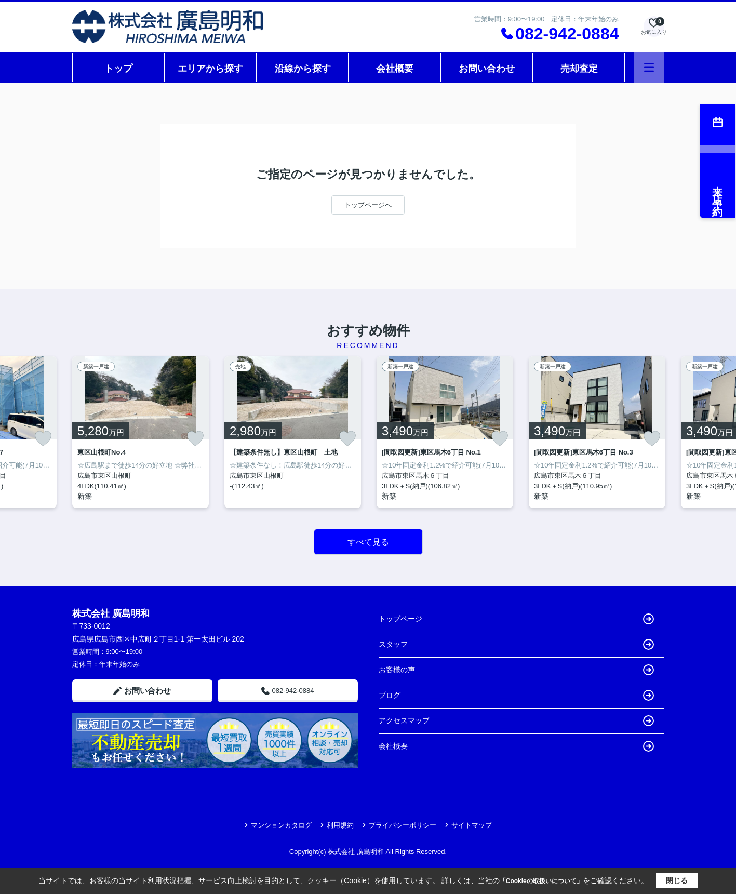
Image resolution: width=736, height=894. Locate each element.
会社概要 (394, 68)
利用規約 (337, 825)
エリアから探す (210, 68)
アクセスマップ (516, 720)
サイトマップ (468, 825)
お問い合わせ (487, 68)
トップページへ (368, 205)
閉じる (677, 880)
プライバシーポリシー (399, 825)
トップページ (516, 618)
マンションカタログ (278, 825)
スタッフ (516, 644)
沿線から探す (303, 68)
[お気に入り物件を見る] (654, 27)
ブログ (516, 695)
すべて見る (368, 542)
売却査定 (579, 68)
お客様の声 (516, 669)
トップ (118, 68)
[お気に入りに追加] (43, 438)
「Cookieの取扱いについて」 (541, 881)
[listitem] (140, 432)
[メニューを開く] (649, 67)
